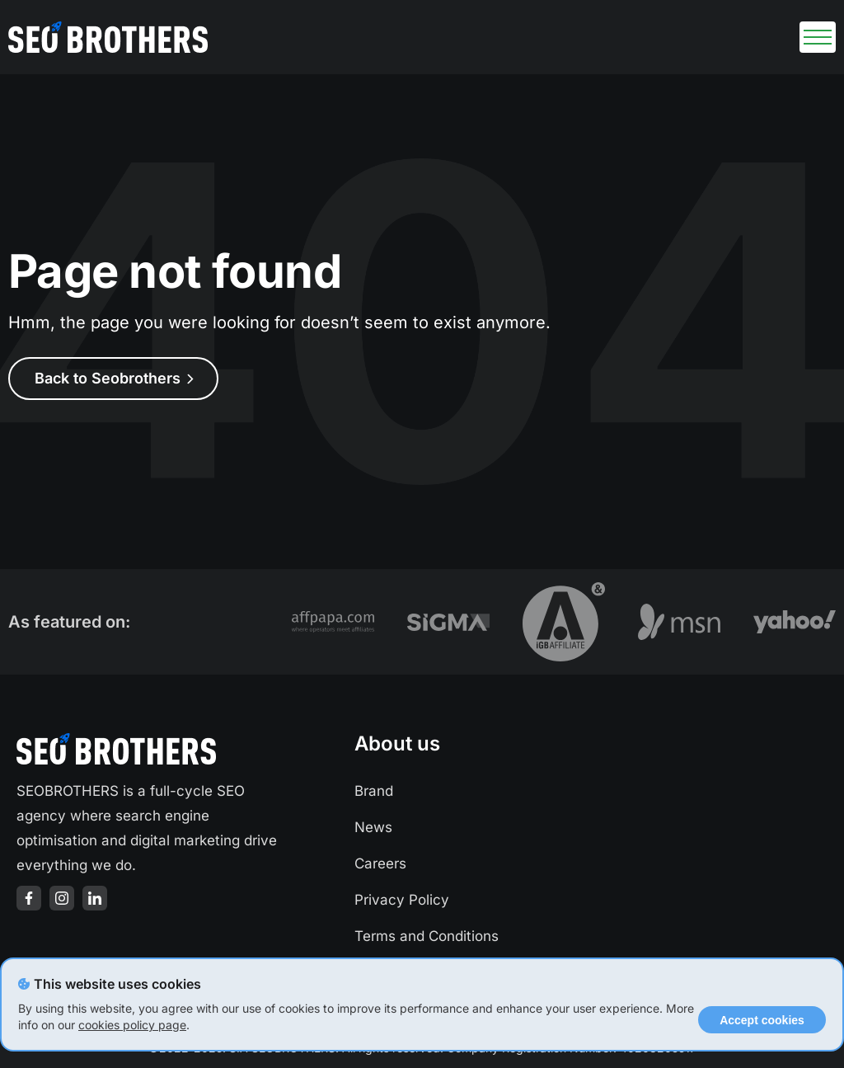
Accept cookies (762, 1020)
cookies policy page (132, 1025)
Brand (373, 791)
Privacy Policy (401, 900)
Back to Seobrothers (114, 378)
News (373, 827)
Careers (380, 863)
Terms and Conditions (426, 936)
